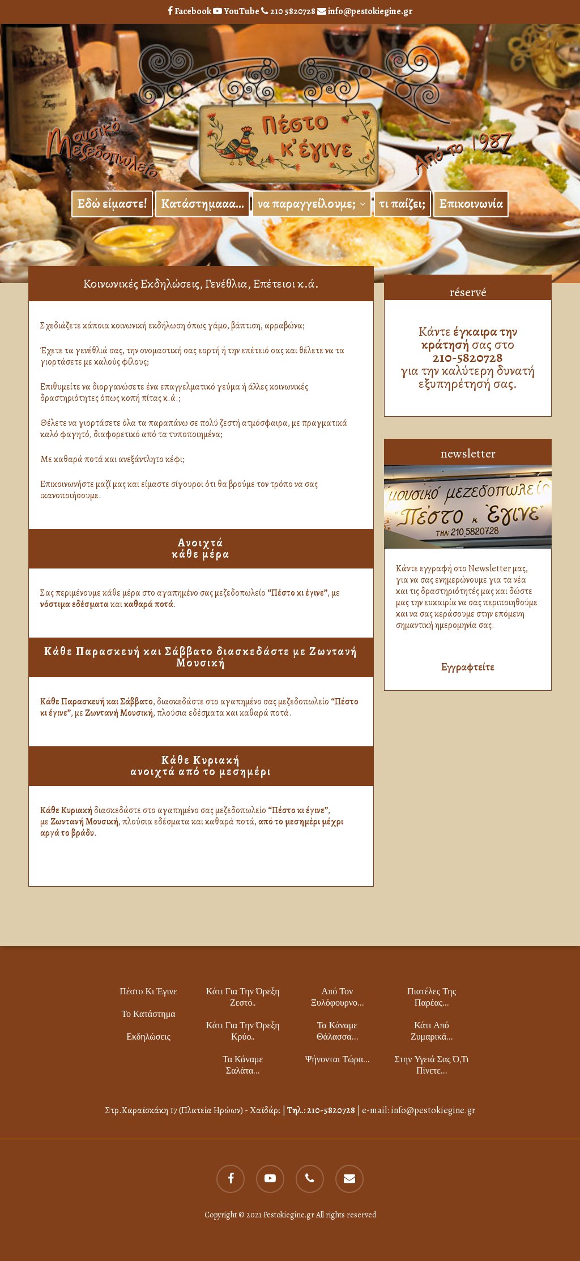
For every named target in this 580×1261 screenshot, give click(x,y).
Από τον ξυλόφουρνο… (337, 997)
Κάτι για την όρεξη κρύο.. (243, 1031)
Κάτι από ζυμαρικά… (432, 1031)
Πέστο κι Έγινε (148, 991)
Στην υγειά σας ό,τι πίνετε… (431, 1065)
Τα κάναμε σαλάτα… (243, 1065)
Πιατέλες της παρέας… (431, 997)
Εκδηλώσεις (148, 1036)
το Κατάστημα (148, 1013)
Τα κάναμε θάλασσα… (337, 1031)
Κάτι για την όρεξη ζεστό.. (243, 997)
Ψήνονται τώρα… (337, 1059)
